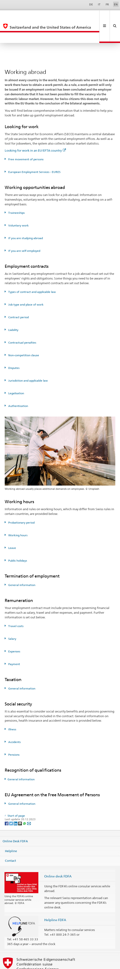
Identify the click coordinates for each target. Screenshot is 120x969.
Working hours (18, 514)
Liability (13, 308)
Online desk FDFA (58, 855)
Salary (12, 617)
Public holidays (17, 539)
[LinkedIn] (16, 802)
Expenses (14, 630)
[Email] (29, 802)
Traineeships (16, 191)
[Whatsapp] (25, 802)
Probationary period (21, 501)
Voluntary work (18, 204)
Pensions (14, 733)
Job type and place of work (26, 283)
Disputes (14, 346)
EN (116, 4)
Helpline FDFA (55, 898)
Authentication (18, 384)
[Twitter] (11, 802)
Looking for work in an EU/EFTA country (35, 129)
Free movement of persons (26, 138)
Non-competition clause (23, 334)
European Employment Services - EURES (34, 150)
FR (107, 4)
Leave (12, 526)
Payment (14, 642)
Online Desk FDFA (15, 820)
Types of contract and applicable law (32, 270)
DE (91, 4)
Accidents (14, 720)
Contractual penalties (22, 321)
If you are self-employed (24, 229)
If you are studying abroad (25, 216)
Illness (12, 708)
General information (21, 563)
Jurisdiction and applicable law (28, 359)
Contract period (18, 296)
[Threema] (20, 802)
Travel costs (16, 604)
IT (99, 4)
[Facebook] (7, 802)
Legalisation (16, 372)
